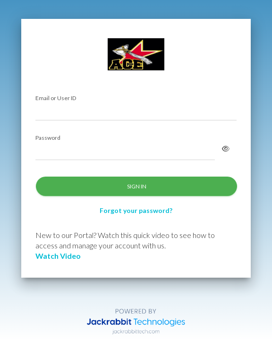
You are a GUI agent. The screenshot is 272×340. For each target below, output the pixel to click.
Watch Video (58, 255)
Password (47, 138)
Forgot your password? (136, 210)
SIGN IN (136, 186)
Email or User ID (55, 98)
